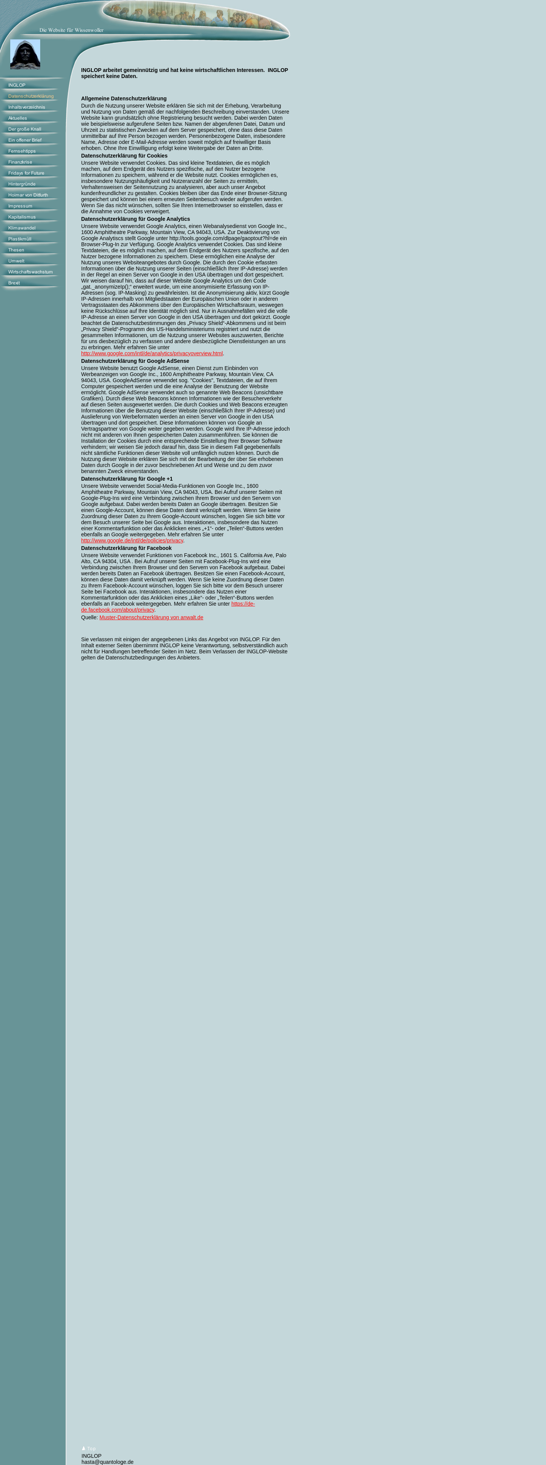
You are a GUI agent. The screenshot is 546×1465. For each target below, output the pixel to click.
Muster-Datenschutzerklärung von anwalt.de (151, 617)
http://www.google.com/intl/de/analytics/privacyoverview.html (152, 353)
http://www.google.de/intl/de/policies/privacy (132, 540)
